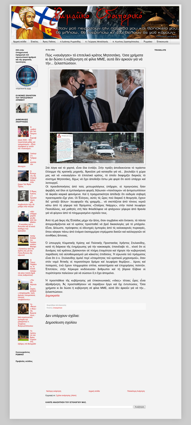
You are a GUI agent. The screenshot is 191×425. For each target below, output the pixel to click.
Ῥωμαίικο (148, 41)
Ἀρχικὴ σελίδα (19, 41)
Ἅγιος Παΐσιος (49, 41)
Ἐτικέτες (34, 41)
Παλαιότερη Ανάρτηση (136, 391)
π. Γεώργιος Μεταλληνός (96, 41)
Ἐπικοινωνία (162, 41)
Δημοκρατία (53, 295)
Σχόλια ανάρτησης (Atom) (66, 395)
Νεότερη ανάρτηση (53, 391)
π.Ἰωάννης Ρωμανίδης (70, 41)
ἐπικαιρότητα (57, 308)
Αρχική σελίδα (94, 391)
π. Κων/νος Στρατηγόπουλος (126, 41)
